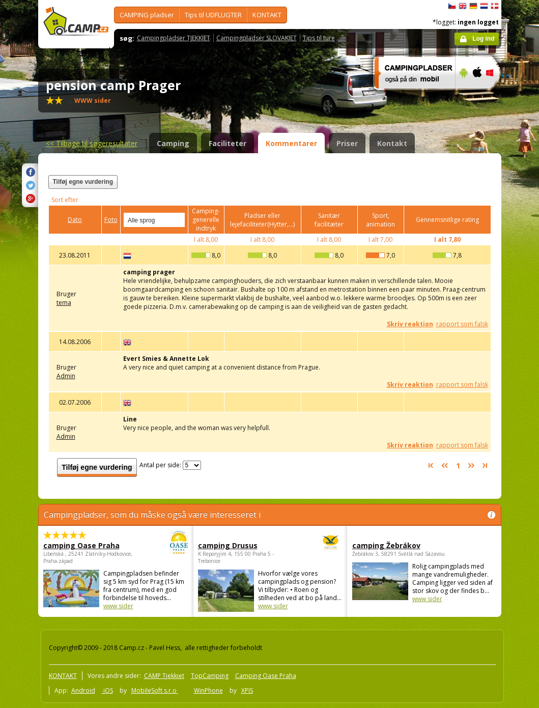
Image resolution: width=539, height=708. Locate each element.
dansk (495, 6)
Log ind (483, 38)
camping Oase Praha (87, 545)
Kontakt (392, 143)
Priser (347, 143)
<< (91, 143)
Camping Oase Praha (265, 675)
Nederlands (484, 6)
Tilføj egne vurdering (83, 181)
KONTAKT (266, 14)
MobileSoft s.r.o (154, 690)
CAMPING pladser (147, 14)
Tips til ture (319, 38)
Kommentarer (291, 143)
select (178, 219)
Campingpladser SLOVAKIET (256, 38)
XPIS (247, 690)
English (463, 6)
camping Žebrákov (386, 545)
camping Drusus (242, 545)
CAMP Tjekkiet (164, 675)
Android (83, 690)
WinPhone (208, 690)
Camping (173, 143)
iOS (107, 690)
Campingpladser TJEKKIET (173, 38)
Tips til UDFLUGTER (213, 14)
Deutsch (473, 6)
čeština (452, 6)
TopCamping (210, 675)
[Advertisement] (365, 188)
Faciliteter (227, 143)
